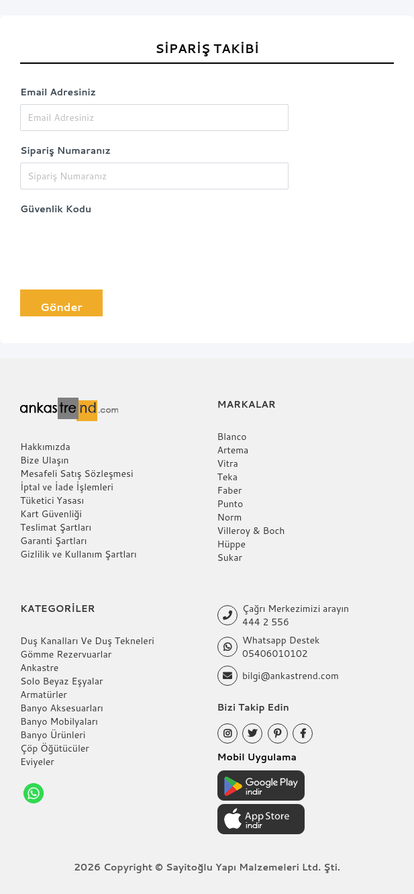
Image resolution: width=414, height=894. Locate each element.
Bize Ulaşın (44, 460)
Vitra (227, 463)
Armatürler (43, 694)
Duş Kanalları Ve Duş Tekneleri (87, 640)
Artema (233, 450)
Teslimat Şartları (55, 527)
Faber (229, 490)
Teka (227, 477)
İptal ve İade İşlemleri (66, 487)
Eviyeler (37, 761)
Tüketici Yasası (52, 500)
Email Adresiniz (58, 92)
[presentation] (122, 247)
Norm (229, 517)
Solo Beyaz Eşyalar (61, 681)
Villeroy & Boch (251, 530)
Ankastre (39, 667)
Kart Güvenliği (51, 514)
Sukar (229, 557)
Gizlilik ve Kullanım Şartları (78, 554)
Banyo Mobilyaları (59, 721)
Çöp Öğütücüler (54, 748)
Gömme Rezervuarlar (65, 654)
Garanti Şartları (53, 540)
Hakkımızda (45, 446)
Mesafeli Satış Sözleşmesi (77, 473)
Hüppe (231, 544)
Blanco (232, 436)
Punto (230, 503)
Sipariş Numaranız (65, 150)
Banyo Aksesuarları (61, 708)
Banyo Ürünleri (52, 735)
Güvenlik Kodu (55, 209)
